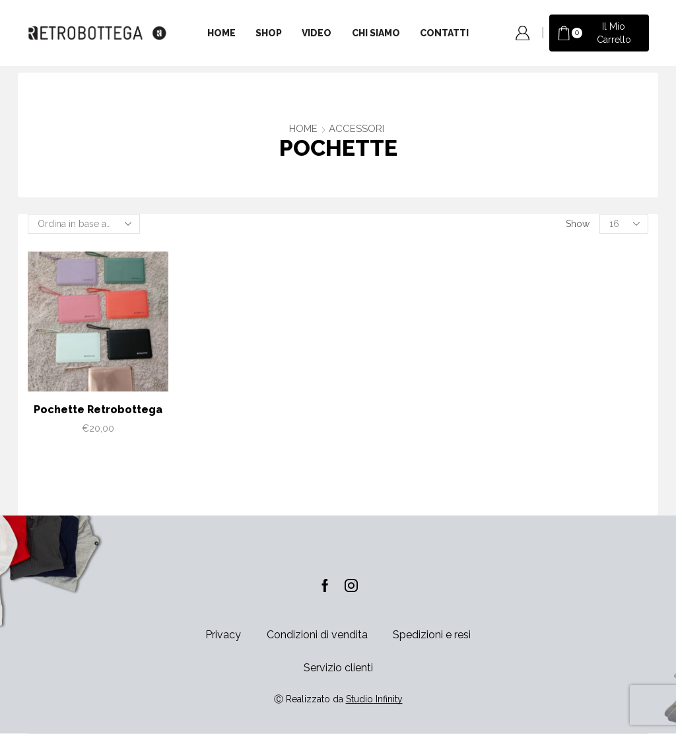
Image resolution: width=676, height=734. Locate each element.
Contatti (444, 33)
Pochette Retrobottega (98, 409)
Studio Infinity (374, 699)
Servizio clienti (338, 667)
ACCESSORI (356, 129)
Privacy (223, 634)
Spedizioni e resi (432, 634)
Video (316, 33)
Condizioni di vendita (317, 634)
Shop (268, 33)
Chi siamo (376, 33)
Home (221, 33)
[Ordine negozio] (84, 224)
